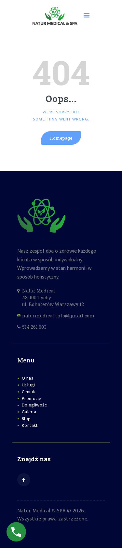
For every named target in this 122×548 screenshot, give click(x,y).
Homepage (61, 138)
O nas (28, 378)
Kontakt (30, 425)
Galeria (29, 412)
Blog (26, 418)
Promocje (31, 398)
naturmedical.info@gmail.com (58, 316)
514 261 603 (34, 327)
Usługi (28, 385)
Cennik (28, 391)
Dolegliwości (35, 405)
